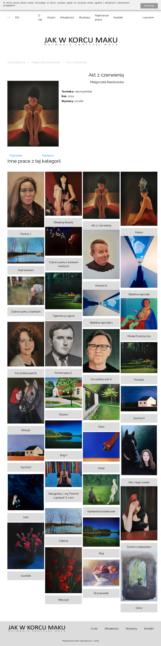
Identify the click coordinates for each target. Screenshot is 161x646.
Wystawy (84, 17)
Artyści (51, 17)
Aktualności (67, 17)
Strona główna (16, 62)
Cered (96, 641)
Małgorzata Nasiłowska (46, 62)
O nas (94, 628)
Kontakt (118, 17)
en (17, 17)
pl (9, 17)
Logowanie (148, 17)
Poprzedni (16, 155)
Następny (48, 155)
